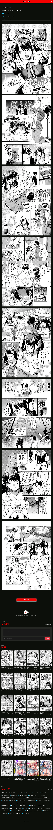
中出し (35, 792)
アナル (5, 803)
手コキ (47, 808)
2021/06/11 (9, 19)
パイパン (37, 810)
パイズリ (42, 803)
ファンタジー (38, 797)
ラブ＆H (42, 795)
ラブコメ (26, 813)
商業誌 (10, 7)
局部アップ (46, 810)
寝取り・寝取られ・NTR (8, 797)
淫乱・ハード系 (21, 800)
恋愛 (18, 803)
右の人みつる (9, 13)
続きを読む (26, 600)
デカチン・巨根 (43, 805)
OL (25, 808)
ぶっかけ (5, 805)
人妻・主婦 (23, 795)
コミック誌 (14, 805)
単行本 (27, 792)
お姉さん (29, 810)
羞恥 (12, 808)
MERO (26, 1)
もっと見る (49, 789)
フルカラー (32, 795)
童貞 (18, 813)
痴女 (18, 808)
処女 (19, 797)
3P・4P (5, 800)
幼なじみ (32, 808)
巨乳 (20, 792)
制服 (12, 800)
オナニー (5, 810)
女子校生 (5, 795)
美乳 (12, 803)
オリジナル (27, 797)
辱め (25, 803)
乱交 (40, 808)
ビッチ (11, 813)
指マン (21, 810)
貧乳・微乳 (24, 805)
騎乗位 (47, 797)
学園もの (31, 800)
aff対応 (8, 16)
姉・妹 (39, 800)
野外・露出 (33, 803)
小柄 (4, 813)
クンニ (5, 808)
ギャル (13, 810)
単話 (12, 16)
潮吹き (47, 800)
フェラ (43, 792)
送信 (48, 638)
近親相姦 (33, 805)
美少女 (14, 795)
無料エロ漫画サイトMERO (28, 821)
